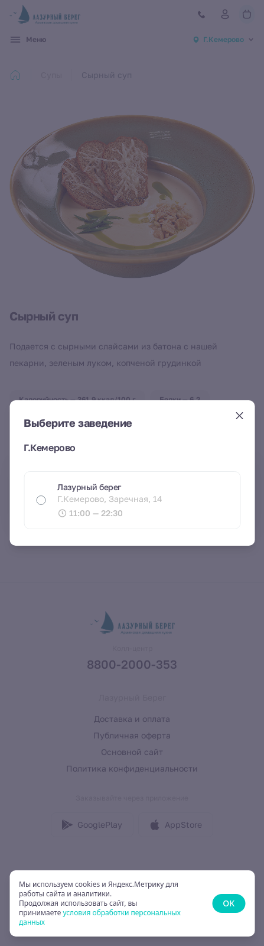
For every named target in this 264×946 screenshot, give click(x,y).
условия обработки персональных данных (100, 917)
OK (228, 903)
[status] (132, 903)
